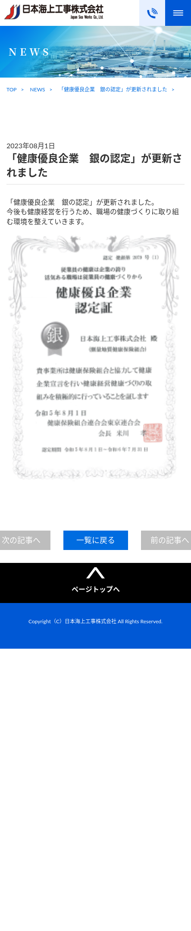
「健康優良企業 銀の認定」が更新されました (113, 89)
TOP (11, 89)
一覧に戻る (95, 540)
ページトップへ (96, 589)
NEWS (37, 89)
